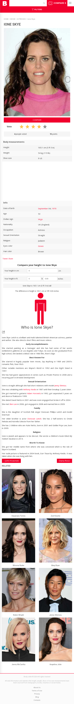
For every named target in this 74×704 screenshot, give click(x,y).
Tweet (5, 258)
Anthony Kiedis (29, 389)
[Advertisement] (37, 181)
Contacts (37, 700)
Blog (37, 697)
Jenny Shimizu (60, 385)
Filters (37, 9)
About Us (37, 687)
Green (41, 246)
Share (10, 258)
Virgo (40, 219)
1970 (54, 208)
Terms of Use (37, 690)
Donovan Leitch (34, 418)
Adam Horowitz (34, 393)
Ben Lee (13, 404)
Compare (57, 3)
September (43, 208)
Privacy (37, 694)
